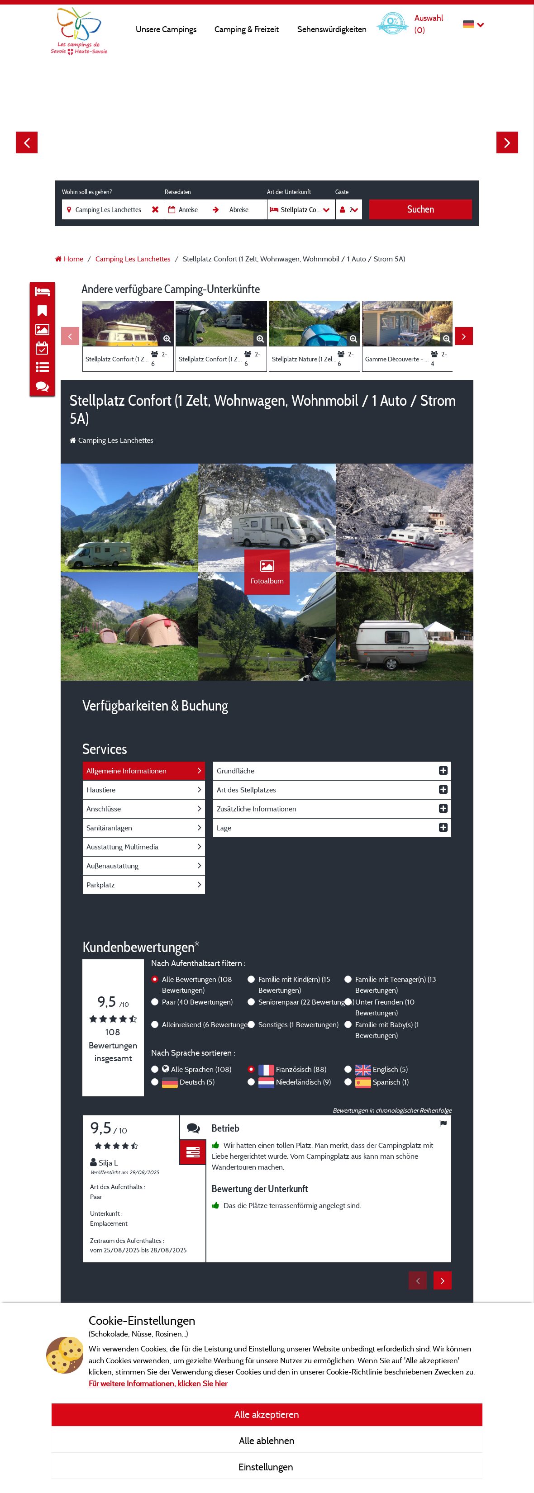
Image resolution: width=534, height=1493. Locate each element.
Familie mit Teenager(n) (395, 985)
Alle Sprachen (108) (201, 1069)
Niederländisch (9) (303, 1081)
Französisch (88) (301, 1069)
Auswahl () (429, 24)
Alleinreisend (207, 1024)
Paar (197, 1001)
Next (507, 142)
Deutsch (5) (197, 1081)
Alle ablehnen (267, 1440)
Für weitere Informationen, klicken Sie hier (158, 1383)
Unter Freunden (385, 1007)
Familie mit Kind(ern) (294, 985)
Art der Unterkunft (289, 192)
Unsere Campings (166, 29)
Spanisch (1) (391, 1081)
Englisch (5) (390, 1069)
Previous (27, 142)
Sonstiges (298, 1024)
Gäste (341, 192)
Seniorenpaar (306, 1001)
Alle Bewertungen (197, 985)
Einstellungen (267, 1467)
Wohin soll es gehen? (87, 192)
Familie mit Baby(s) (387, 1030)
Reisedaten (178, 192)
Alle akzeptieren (266, 1414)
